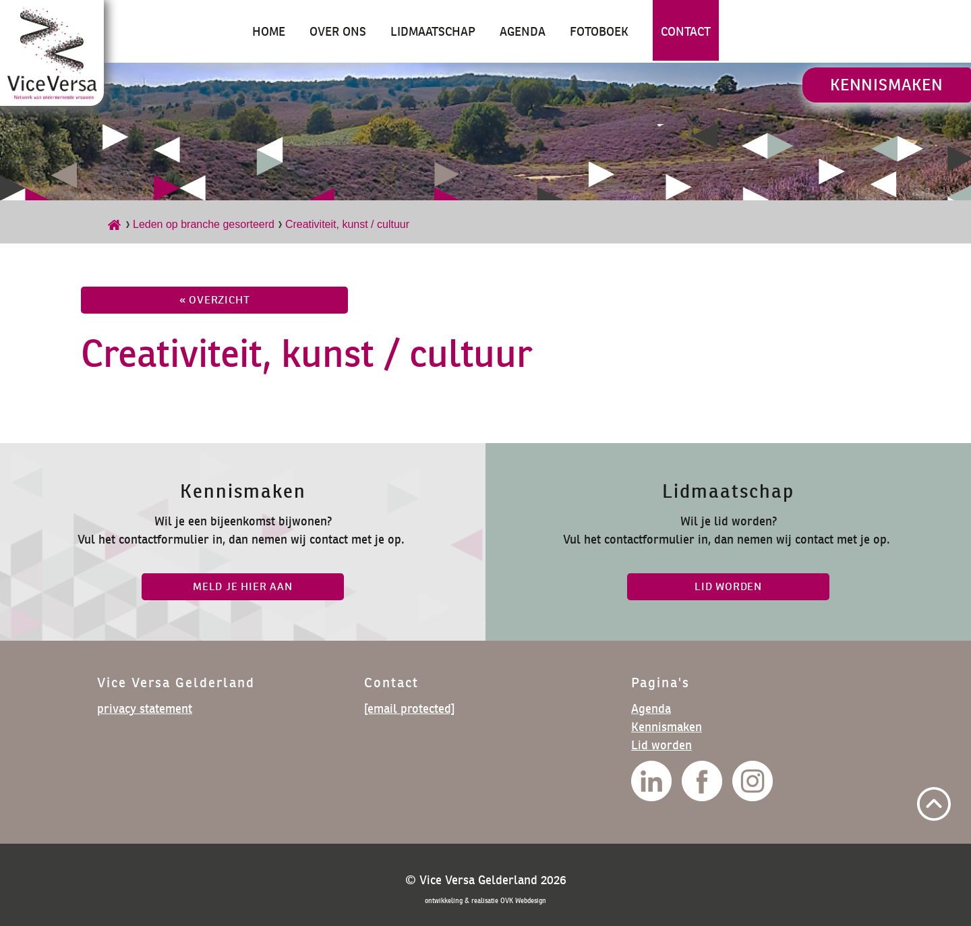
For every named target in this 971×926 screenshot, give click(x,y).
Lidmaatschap (432, 31)
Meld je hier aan (243, 586)
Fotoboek (599, 31)
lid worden (728, 586)
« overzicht (214, 300)
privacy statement (144, 708)
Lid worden (661, 745)
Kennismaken (886, 84)
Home (268, 31)
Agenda (523, 31)
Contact (686, 31)
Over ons (338, 31)
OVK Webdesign (523, 900)
